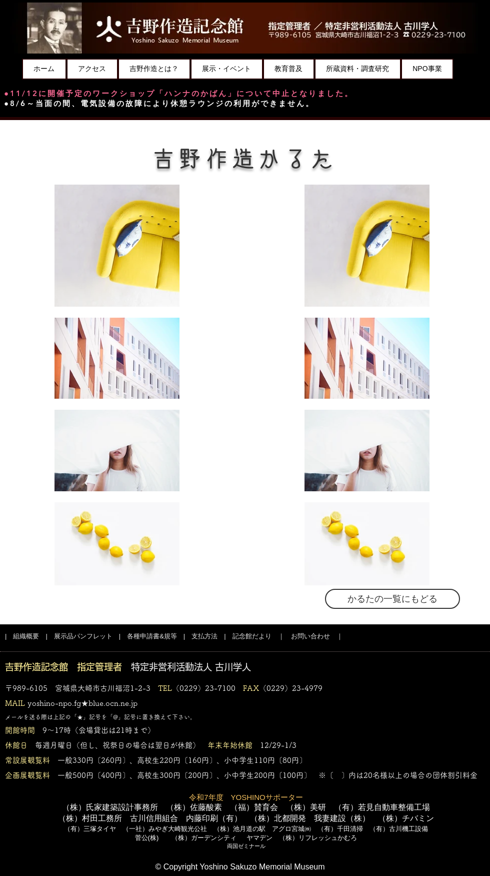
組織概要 (26, 636)
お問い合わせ (310, 636)
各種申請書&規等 (152, 636)
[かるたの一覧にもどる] (392, 599)
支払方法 (205, 636)
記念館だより (252, 636)
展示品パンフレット (83, 636)
